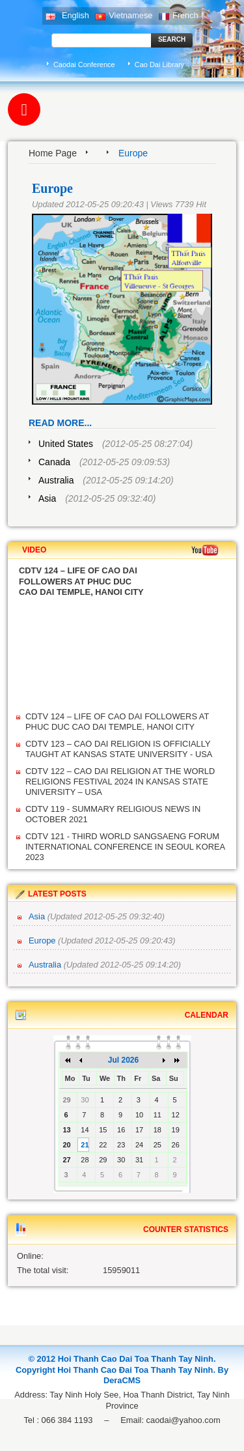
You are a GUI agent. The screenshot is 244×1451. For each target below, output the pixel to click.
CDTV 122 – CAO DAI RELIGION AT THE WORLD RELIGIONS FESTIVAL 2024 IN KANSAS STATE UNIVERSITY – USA (120, 781)
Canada (54, 462)
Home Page (53, 153)
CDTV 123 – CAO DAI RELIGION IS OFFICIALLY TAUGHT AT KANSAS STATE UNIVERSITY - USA (118, 749)
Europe (43, 940)
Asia (47, 498)
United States (65, 443)
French (178, 15)
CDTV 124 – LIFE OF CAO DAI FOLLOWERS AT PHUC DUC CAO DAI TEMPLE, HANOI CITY (117, 721)
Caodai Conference (84, 64)
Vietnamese (123, 15)
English (67, 15)
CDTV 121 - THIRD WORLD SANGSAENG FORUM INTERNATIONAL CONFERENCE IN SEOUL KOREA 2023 (124, 846)
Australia (56, 480)
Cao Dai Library (159, 64)
